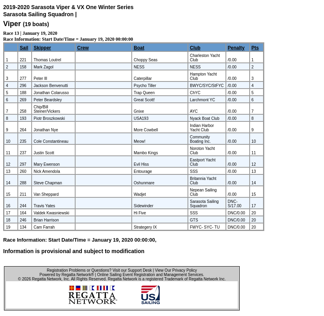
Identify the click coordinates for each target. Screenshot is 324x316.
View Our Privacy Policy (176, 270)
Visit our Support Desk (132, 270)
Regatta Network (46, 279)
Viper (12, 24)
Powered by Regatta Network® (67, 274)
